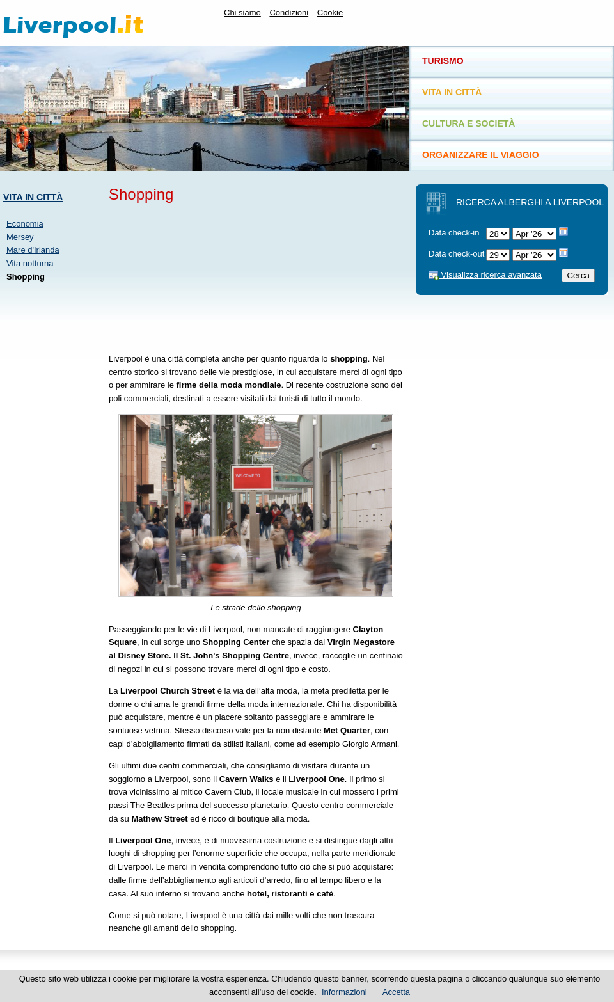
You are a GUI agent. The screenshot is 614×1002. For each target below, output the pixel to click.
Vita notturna (29, 263)
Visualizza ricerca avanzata (485, 275)
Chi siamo (242, 12)
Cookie (330, 12)
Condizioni (288, 12)
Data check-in (454, 232)
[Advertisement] (182, 276)
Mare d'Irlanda (32, 250)
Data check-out (456, 253)
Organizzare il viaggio (480, 155)
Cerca (578, 275)
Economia (24, 223)
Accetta (396, 992)
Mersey (20, 237)
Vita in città (33, 197)
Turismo (443, 61)
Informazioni (344, 992)
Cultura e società (468, 123)
